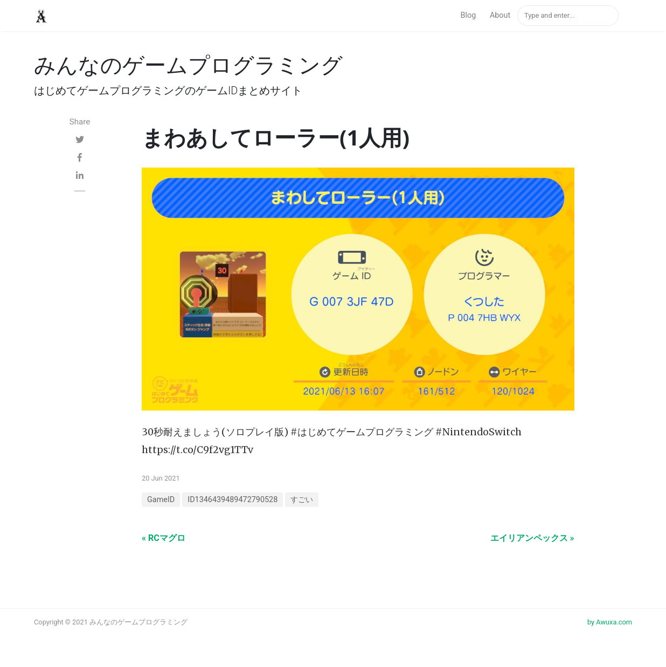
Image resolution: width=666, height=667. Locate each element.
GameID (161, 499)
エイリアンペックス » (532, 538)
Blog (468, 15)
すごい (301, 499)
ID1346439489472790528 (233, 499)
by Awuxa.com (609, 622)
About (500, 15)
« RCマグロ (163, 538)
